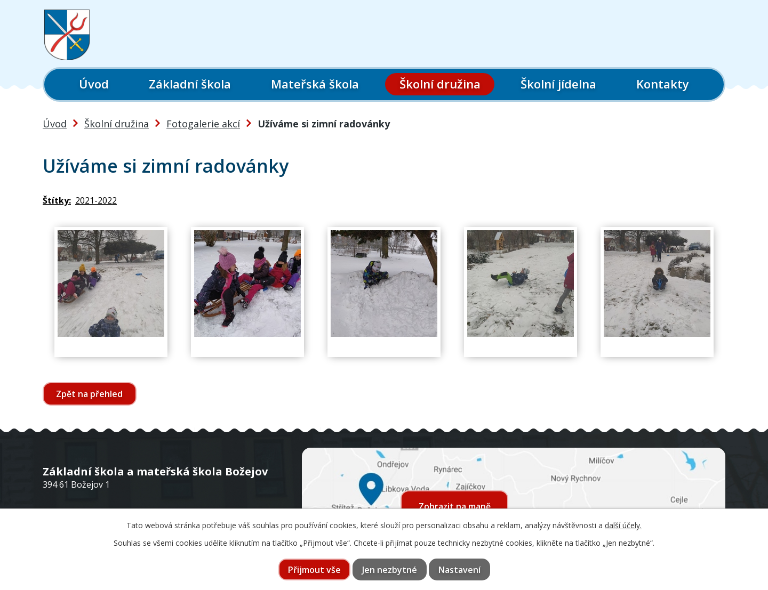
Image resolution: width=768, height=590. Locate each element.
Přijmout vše (314, 570)
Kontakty (662, 84)
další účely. (623, 525)
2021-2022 (96, 200)
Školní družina (440, 84)
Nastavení (459, 570)
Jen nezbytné (389, 570)
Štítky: (57, 200)
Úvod (94, 84)
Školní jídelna (558, 84)
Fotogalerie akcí (203, 123)
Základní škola (190, 84)
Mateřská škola (315, 84)
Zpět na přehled (90, 394)
